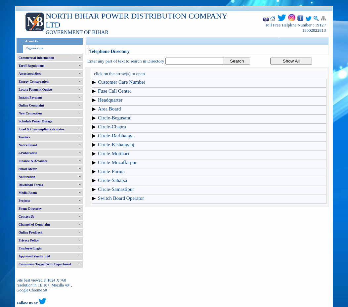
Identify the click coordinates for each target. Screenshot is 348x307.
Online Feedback (31, 232)
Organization (34, 48)
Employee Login (30, 248)
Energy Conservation (34, 81)
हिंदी (266, 20)
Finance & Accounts (33, 161)
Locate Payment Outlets (36, 89)
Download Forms (31, 185)
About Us (31, 41)
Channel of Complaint (34, 224)
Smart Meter (28, 169)
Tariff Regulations (31, 65)
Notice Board (28, 145)
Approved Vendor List (34, 256)
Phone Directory (30, 208)
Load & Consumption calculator (42, 129)
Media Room (28, 193)
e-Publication (28, 153)
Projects (24, 200)
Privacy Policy (29, 240)
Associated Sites (30, 73)
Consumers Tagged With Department (45, 264)
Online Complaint (31, 105)
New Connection (30, 113)
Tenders (24, 137)
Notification (27, 177)
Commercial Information (36, 58)
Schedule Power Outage (35, 121)
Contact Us (26, 216)
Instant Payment (30, 97)
